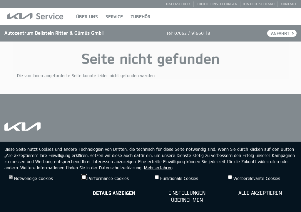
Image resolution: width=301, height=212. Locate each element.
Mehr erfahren (158, 167)
